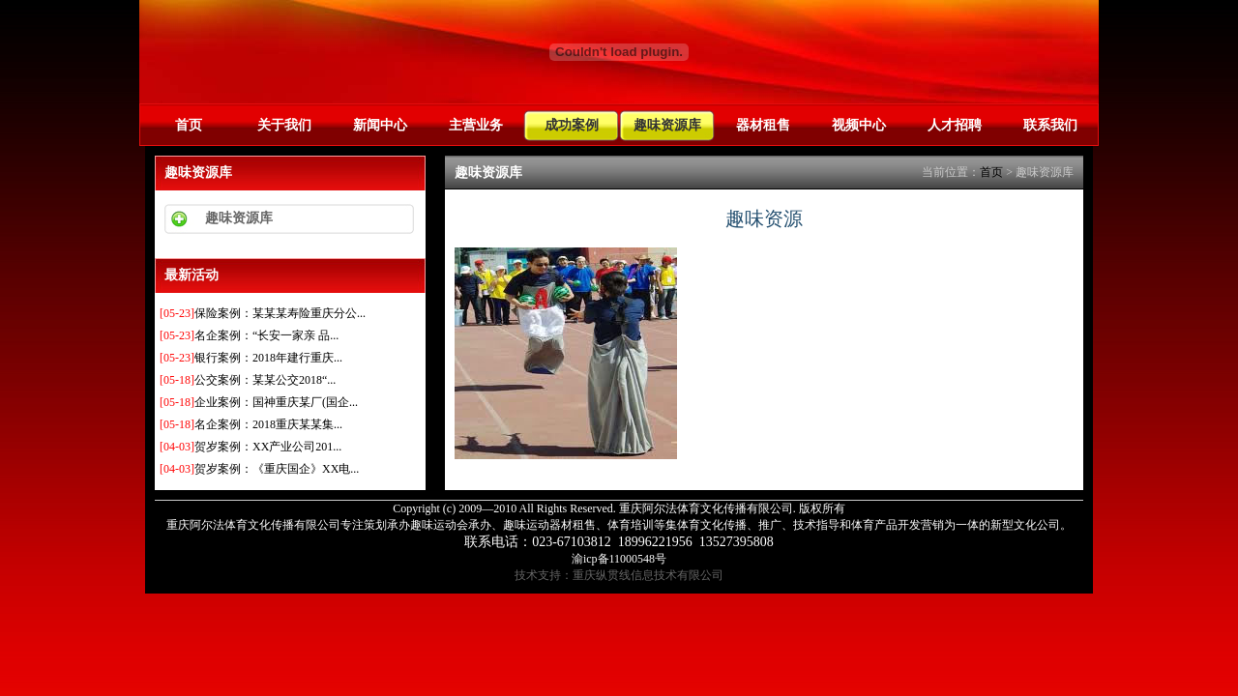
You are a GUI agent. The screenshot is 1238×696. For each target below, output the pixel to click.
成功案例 (572, 124)
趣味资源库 (667, 124)
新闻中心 (380, 124)
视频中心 (859, 124)
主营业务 (476, 124)
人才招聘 (955, 124)
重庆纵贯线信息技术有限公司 (648, 575)
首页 (188, 124)
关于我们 (284, 124)
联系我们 (1050, 124)
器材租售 (763, 124)
